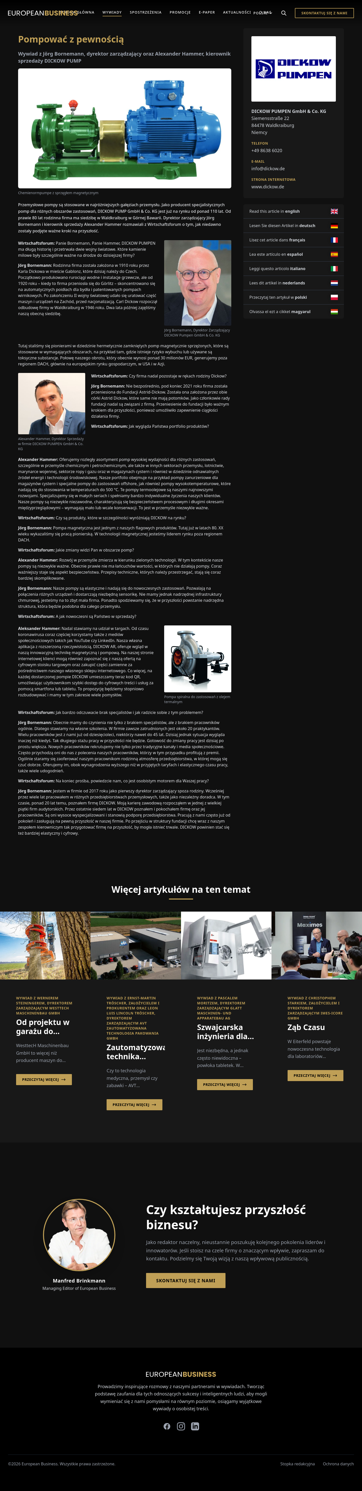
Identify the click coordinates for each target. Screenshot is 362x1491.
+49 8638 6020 (266, 150)
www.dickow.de (267, 187)
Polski (263, 13)
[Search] (284, 13)
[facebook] (167, 1426)
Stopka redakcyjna (297, 1464)
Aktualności (237, 12)
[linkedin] (195, 1426)
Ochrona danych (338, 1464)
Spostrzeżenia (146, 12)
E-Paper (207, 12)
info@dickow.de (268, 168)
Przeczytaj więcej (44, 1079)
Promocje (180, 12)
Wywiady (112, 12)
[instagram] (181, 1426)
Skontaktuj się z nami (324, 13)
